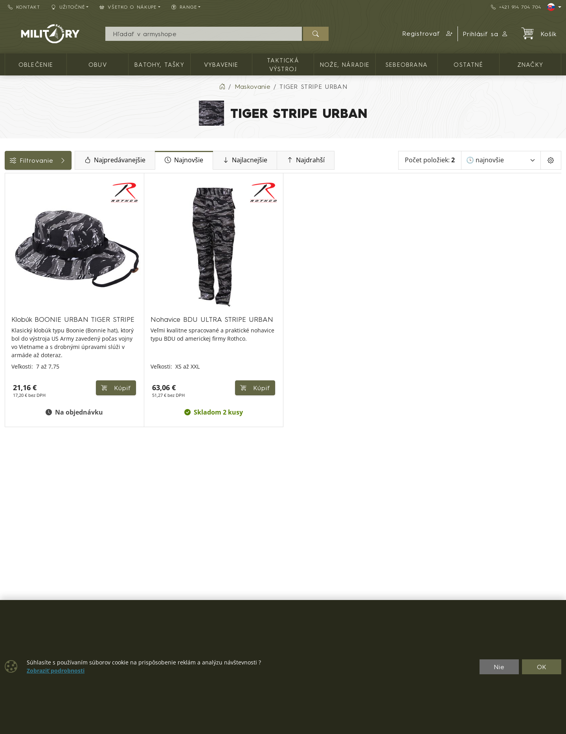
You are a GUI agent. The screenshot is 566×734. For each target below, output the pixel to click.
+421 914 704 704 (516, 7)
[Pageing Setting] (551, 160)
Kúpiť (207, 374)
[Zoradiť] (500, 160)
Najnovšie (235, 160)
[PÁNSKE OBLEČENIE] (11, 215)
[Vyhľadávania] (203, 34)
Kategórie (24, 182)
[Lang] (554, 7)
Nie (499, 667)
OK (542, 667)
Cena (17, 249)
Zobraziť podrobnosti (56, 670)
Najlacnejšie (296, 160)
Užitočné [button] (68, 7)
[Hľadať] (316, 34)
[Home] (222, 86)
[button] (427, 33)
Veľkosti (21, 284)
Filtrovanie (64, 160)
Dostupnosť (26, 266)
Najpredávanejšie (166, 160)
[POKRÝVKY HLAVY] (11, 229)
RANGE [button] (184, 7)
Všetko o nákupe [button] (128, 7)
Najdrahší (357, 160)
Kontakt (24, 7)
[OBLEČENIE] (11, 201)
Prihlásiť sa (486, 34)
